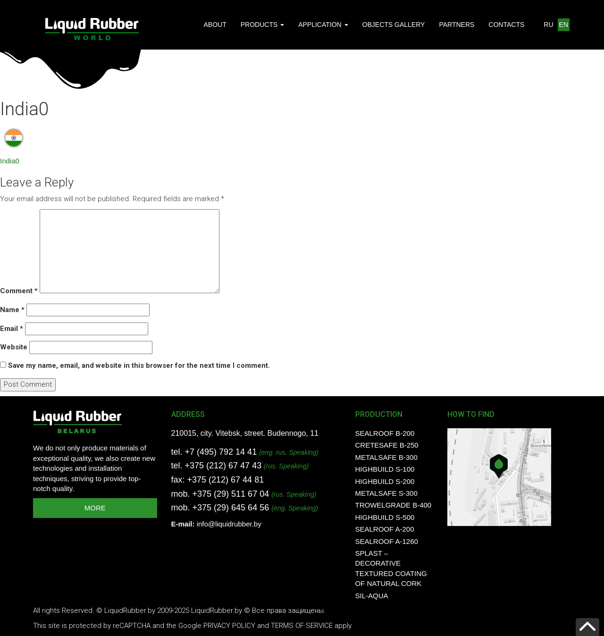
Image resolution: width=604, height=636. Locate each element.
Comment (19, 291)
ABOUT (214, 24)
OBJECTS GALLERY (393, 24)
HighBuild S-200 (385, 481)
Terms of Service (302, 625)
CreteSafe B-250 (387, 445)
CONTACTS (506, 24)
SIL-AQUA (371, 596)
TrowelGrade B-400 (393, 505)
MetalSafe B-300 (386, 457)
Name (12, 309)
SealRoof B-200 (385, 433)
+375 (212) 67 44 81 (225, 479)
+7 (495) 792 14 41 (221, 452)
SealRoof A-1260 (386, 541)
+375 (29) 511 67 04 (231, 494)
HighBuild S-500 (385, 517)
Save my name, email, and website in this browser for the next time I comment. (139, 365)
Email (11, 328)
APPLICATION (323, 24)
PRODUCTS (262, 24)
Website (13, 347)
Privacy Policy (229, 625)
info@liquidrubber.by (229, 524)
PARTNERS (456, 24)
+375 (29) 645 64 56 (231, 507)
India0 (9, 161)
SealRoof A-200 (384, 529)
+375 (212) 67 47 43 (223, 465)
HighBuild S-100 (385, 469)
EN (563, 24)
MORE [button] (95, 508)
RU (548, 24)
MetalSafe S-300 (386, 493)
